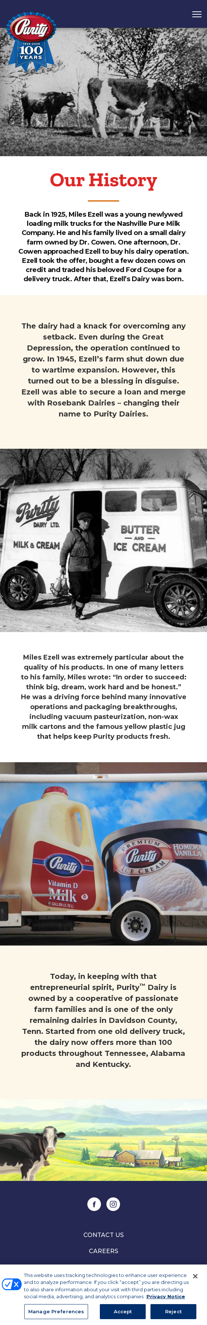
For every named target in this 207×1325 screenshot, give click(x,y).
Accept (123, 1313)
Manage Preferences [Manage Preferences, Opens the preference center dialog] (56, 1313)
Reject (173, 1313)
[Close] (195, 1277)
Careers (103, 1251)
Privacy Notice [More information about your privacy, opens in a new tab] (165, 1298)
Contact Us (103, 1235)
